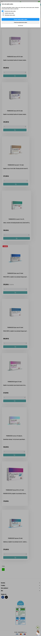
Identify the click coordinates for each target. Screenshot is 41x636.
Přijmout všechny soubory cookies (20, 19)
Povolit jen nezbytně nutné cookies (20, 22)
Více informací (20, 25)
